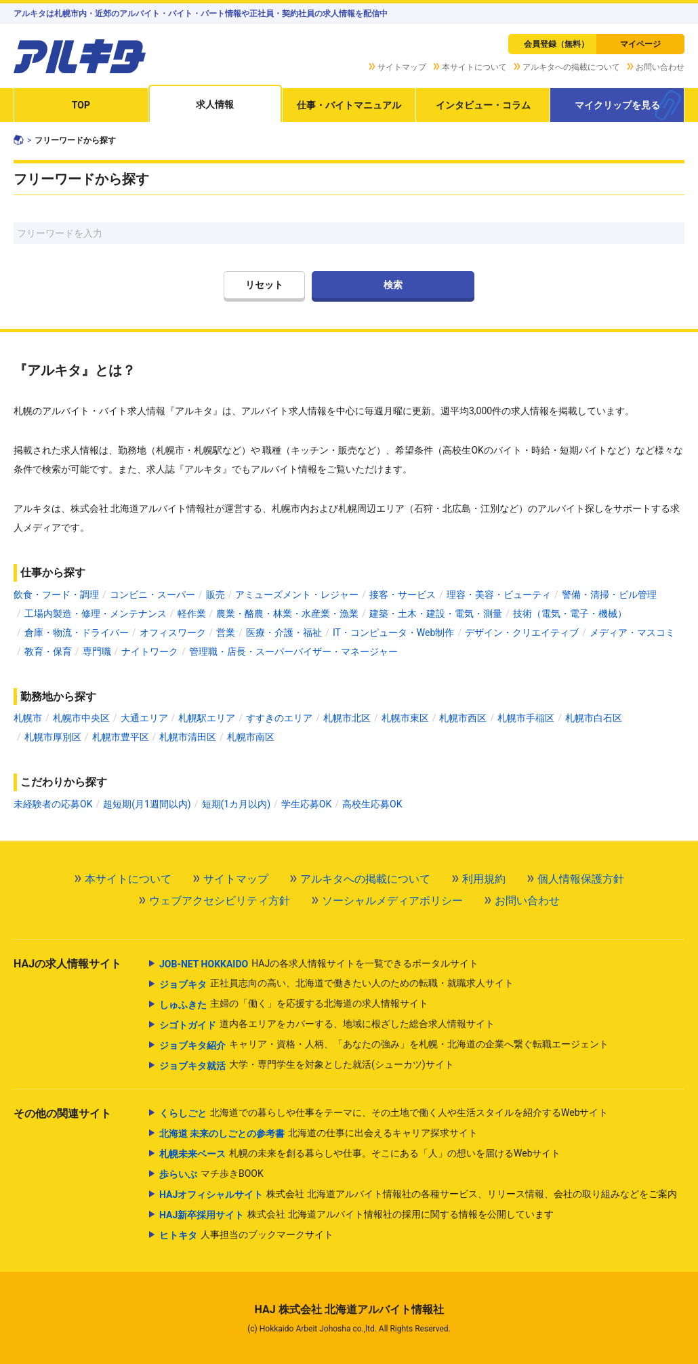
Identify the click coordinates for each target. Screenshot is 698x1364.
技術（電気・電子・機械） (570, 613)
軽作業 (192, 613)
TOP (81, 105)
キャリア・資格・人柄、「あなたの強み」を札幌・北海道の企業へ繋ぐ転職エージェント (384, 1045)
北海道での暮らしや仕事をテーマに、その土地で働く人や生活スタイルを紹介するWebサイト (384, 1113)
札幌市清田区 (187, 736)
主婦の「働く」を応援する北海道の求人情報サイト (293, 1004)
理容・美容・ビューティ (499, 594)
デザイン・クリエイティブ (522, 632)
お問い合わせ (660, 67)
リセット (264, 284)
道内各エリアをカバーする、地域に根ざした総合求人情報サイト (327, 1025)
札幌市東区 (405, 718)
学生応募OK (306, 804)
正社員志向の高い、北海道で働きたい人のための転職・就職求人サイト (336, 984)
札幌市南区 (250, 736)
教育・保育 (48, 651)
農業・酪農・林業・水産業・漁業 (287, 613)
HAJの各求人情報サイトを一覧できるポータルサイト (318, 964)
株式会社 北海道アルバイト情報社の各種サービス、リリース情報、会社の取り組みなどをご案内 (418, 1194)
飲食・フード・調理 (56, 594)
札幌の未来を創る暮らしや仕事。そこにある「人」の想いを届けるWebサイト (360, 1153)
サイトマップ (401, 67)
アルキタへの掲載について (571, 67)
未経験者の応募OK (53, 804)
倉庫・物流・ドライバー (76, 632)
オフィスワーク (173, 632)
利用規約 (484, 878)
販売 (215, 594)
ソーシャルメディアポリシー (392, 900)
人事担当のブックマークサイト (246, 1235)
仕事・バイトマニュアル (349, 105)
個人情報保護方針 (580, 878)
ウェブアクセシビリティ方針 (219, 900)
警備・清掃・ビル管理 (609, 594)
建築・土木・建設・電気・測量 (435, 613)
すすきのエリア (279, 718)
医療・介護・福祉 (284, 632)
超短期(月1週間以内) (147, 804)
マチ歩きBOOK (211, 1174)
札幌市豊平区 (120, 736)
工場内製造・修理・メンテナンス (95, 613)
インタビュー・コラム (483, 105)
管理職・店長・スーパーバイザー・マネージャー (293, 651)
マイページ (640, 44)
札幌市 (28, 718)
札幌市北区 (347, 718)
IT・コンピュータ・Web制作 (393, 632)
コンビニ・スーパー (152, 594)
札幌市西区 (463, 718)
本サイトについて (474, 67)
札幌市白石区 (593, 718)
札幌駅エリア (206, 718)
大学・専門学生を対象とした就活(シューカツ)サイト (306, 1065)
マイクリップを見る (617, 105)
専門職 (97, 651)
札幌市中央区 (81, 718)
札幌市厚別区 (52, 736)
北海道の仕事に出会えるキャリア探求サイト (318, 1133)
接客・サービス (402, 594)
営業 (225, 632)
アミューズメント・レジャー (296, 594)
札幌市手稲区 (525, 718)
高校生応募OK (372, 804)
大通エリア (144, 718)
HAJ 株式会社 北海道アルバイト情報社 (348, 1309)
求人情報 (215, 104)
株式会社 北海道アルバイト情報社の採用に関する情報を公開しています (356, 1214)
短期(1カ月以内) (236, 804)
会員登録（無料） (556, 44)
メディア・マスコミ (632, 632)
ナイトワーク (149, 651)
